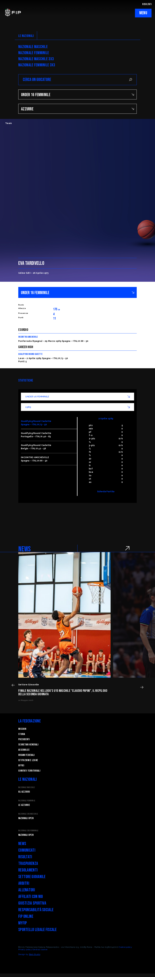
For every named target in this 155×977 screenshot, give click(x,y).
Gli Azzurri (24, 791)
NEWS (24, 549)
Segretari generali (28, 744)
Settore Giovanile (32, 876)
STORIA (21, 734)
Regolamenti (28, 870)
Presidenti (24, 739)
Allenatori (26, 890)
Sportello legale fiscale (37, 929)
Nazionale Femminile (33, 53)
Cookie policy (125, 947)
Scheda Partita (106, 491)
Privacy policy (25, 949)
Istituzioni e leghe (28, 760)
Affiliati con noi (30, 896)
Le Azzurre (24, 805)
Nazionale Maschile (33, 47)
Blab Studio (34, 954)
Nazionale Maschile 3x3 (36, 59)
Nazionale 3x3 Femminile (28, 830)
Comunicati (26, 850)
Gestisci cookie (39, 949)
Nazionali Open (25, 818)
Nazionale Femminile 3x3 (36, 65)
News (22, 843)
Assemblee (24, 750)
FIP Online (25, 916)
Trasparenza (28, 863)
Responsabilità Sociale (35, 910)
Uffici (21, 765)
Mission (22, 729)
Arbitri (23, 883)
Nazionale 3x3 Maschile (28, 814)
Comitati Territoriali (29, 770)
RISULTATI (147, 4)
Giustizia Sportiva (32, 903)
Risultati (25, 857)
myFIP (22, 923)
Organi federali (26, 755)
